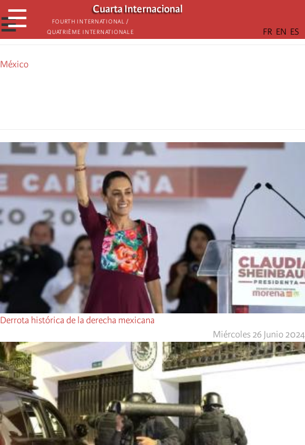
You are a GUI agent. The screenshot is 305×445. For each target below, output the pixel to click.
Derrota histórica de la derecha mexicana (77, 320)
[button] (187, 97)
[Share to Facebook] (118, 97)
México (14, 64)
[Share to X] (135, 97)
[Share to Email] (170, 97)
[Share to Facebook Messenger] (153, 97)
